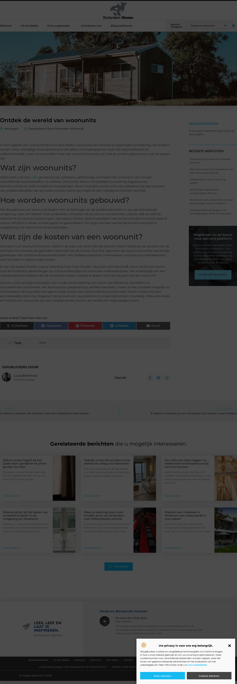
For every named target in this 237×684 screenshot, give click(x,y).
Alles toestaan (162, 675)
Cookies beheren (209, 675)
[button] (229, 646)
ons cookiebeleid (197, 664)
